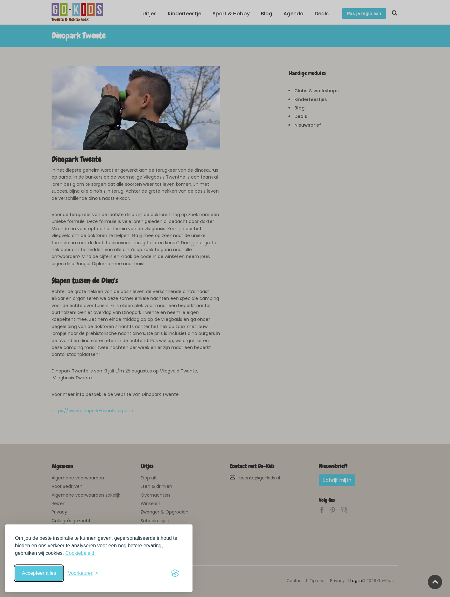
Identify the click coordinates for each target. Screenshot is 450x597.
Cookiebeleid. (80, 553)
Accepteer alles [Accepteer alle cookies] (39, 573)
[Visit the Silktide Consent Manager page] (175, 573)
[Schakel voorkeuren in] (83, 573)
